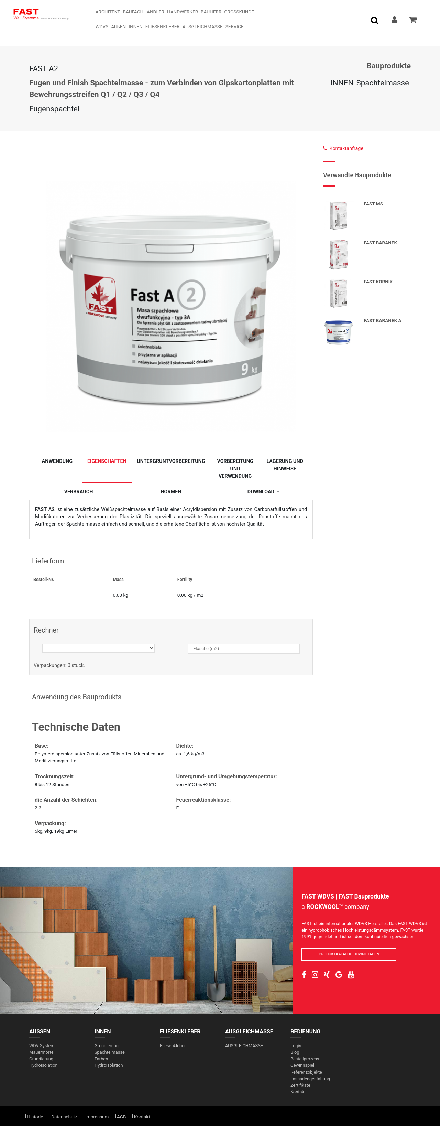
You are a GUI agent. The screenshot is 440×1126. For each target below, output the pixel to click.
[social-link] (304, 975)
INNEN (342, 82)
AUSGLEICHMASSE (249, 1031)
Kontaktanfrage (343, 148)
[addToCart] (413, 21)
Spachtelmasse (382, 82)
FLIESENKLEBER (180, 1031)
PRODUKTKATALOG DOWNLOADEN (349, 954)
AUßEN (39, 1031)
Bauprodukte (388, 65)
